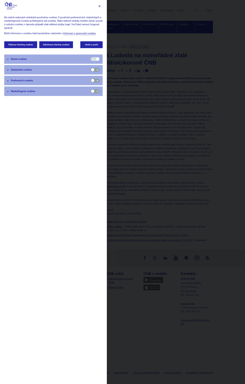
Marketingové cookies (23, 91)
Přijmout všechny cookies (21, 44)
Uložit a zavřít (91, 44)
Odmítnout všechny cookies (56, 44)
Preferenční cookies (22, 80)
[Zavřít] (99, 6)
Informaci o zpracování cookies (79, 33)
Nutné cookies (19, 59)
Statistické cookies (21, 69)
